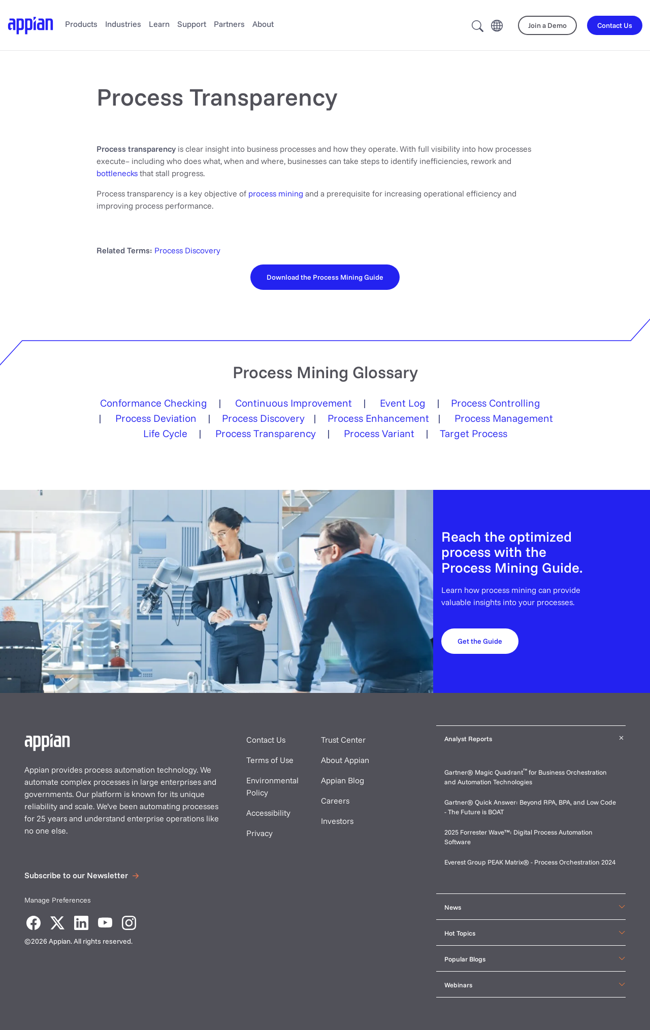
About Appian (345, 760)
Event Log (403, 402)
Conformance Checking (153, 402)
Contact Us (265, 740)
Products (81, 24)
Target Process (473, 433)
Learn (159, 24)
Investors (337, 821)
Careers (335, 800)
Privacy (259, 833)
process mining (275, 193)
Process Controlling (495, 402)
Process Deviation (156, 418)
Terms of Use (270, 760)
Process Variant (379, 433)
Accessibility (268, 813)
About (263, 24)
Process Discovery (187, 250)
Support (191, 24)
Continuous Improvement (293, 402)
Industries (123, 24)
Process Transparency (265, 433)
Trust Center (343, 740)
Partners (229, 24)
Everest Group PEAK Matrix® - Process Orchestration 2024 (529, 862)
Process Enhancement (378, 418)
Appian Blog (342, 780)
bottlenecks (117, 173)
